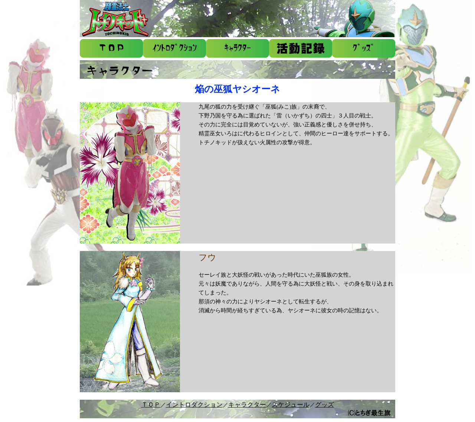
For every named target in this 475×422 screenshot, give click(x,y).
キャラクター (247, 404)
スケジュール (290, 404)
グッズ (324, 404)
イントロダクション (194, 404)
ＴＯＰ (150, 404)
